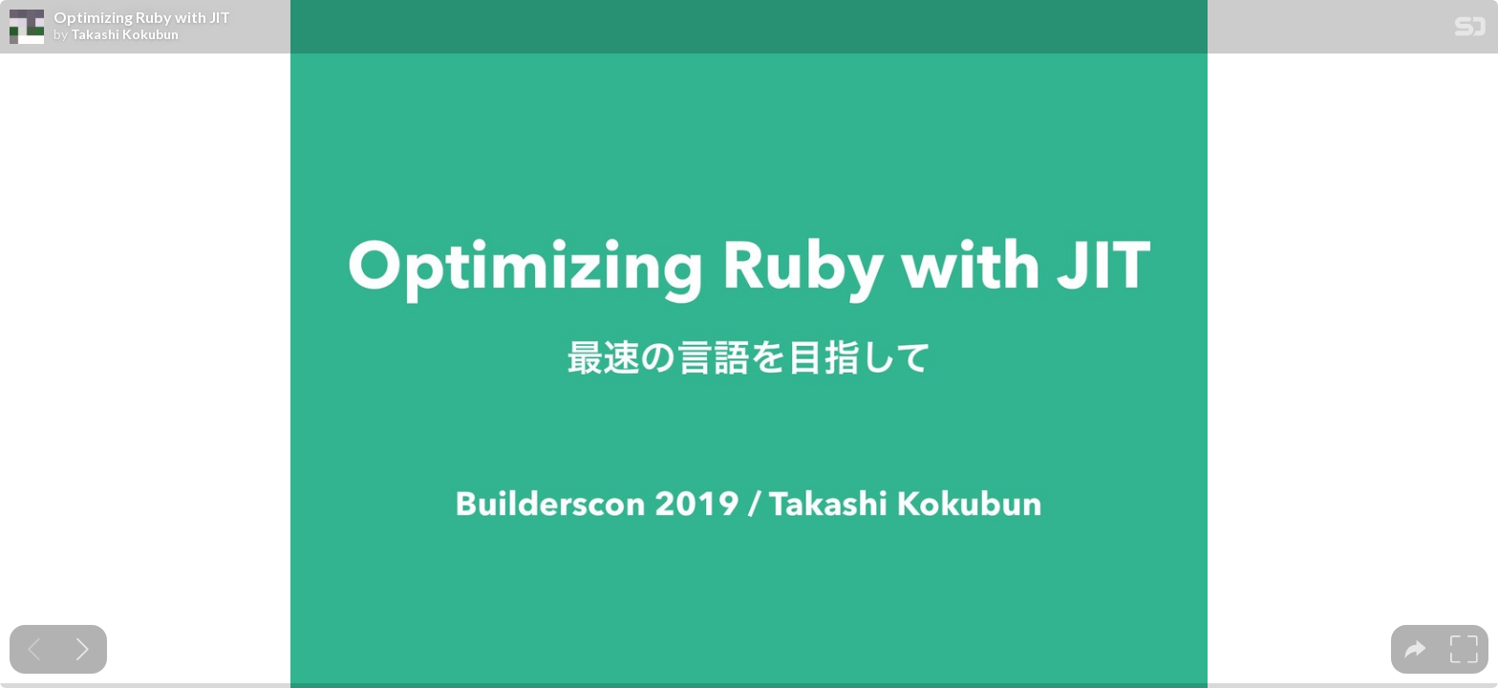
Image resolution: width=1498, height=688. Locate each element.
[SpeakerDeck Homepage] (1470, 30)
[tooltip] (1415, 649)
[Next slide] (82, 649)
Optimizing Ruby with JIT (142, 17)
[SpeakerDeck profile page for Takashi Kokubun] (27, 28)
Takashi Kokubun (125, 34)
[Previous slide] (33, 649)
